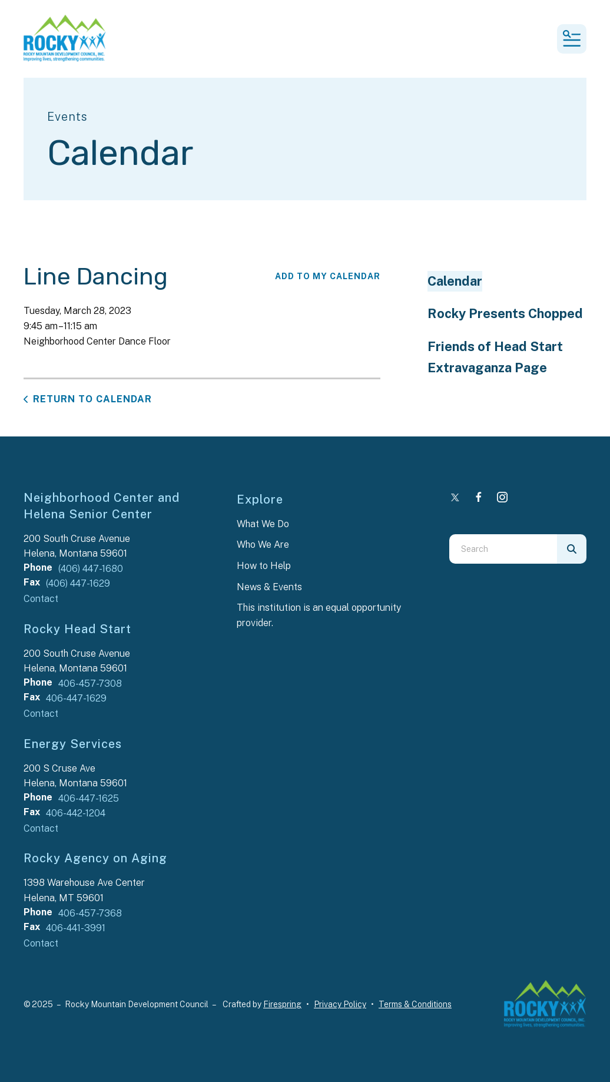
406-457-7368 (90, 913)
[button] (571, 39)
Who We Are (263, 544)
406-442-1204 (75, 813)
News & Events (269, 587)
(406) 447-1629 (78, 583)
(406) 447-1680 (90, 568)
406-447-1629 (76, 698)
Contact (41, 598)
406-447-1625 (88, 798)
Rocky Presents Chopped (505, 313)
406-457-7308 (90, 683)
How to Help (264, 565)
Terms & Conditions (415, 1004)
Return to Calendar (92, 399)
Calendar (454, 281)
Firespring (282, 1004)
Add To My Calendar (327, 276)
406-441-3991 (75, 928)
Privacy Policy (340, 1004)
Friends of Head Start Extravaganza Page (495, 357)
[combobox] (503, 549)
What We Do (263, 524)
